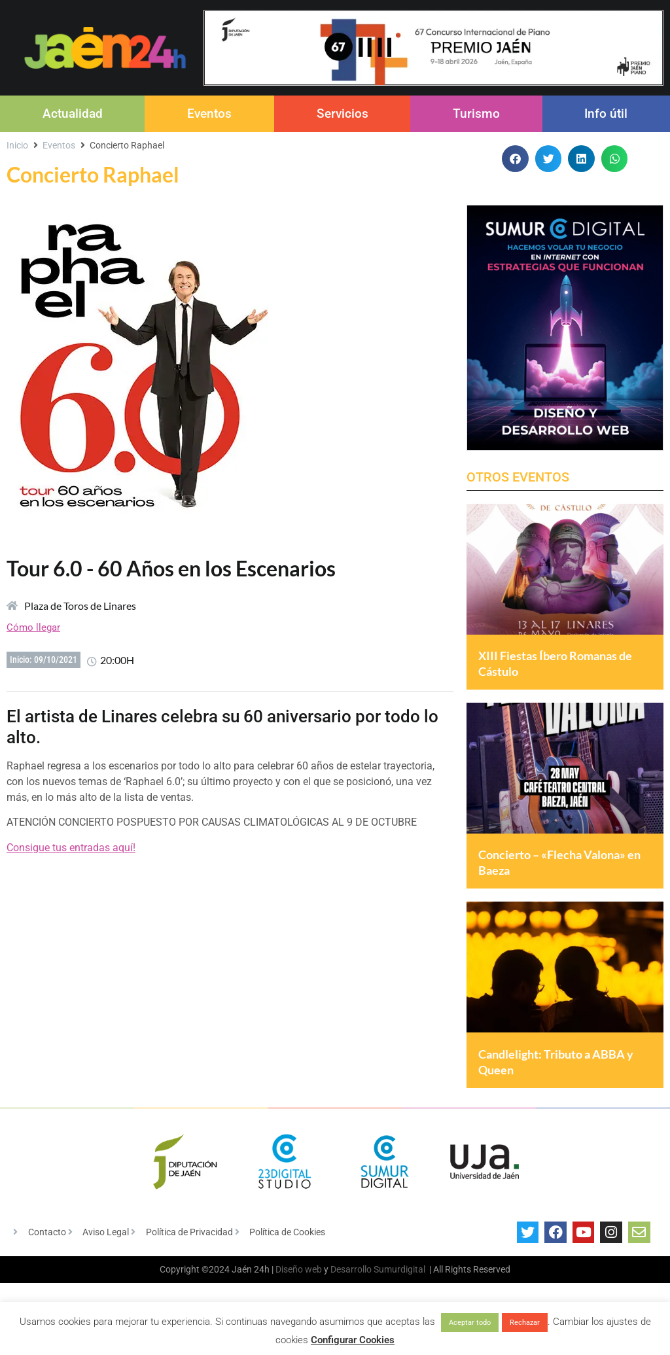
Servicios (342, 113)
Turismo (476, 113)
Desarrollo (351, 1300)
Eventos (209, 113)
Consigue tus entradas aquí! (71, 847)
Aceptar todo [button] (470, 1322)
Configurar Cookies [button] (353, 1340)
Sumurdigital (399, 1300)
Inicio (17, 145)
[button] (515, 158)
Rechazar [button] (525, 1322)
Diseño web (298, 1300)
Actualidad (73, 113)
